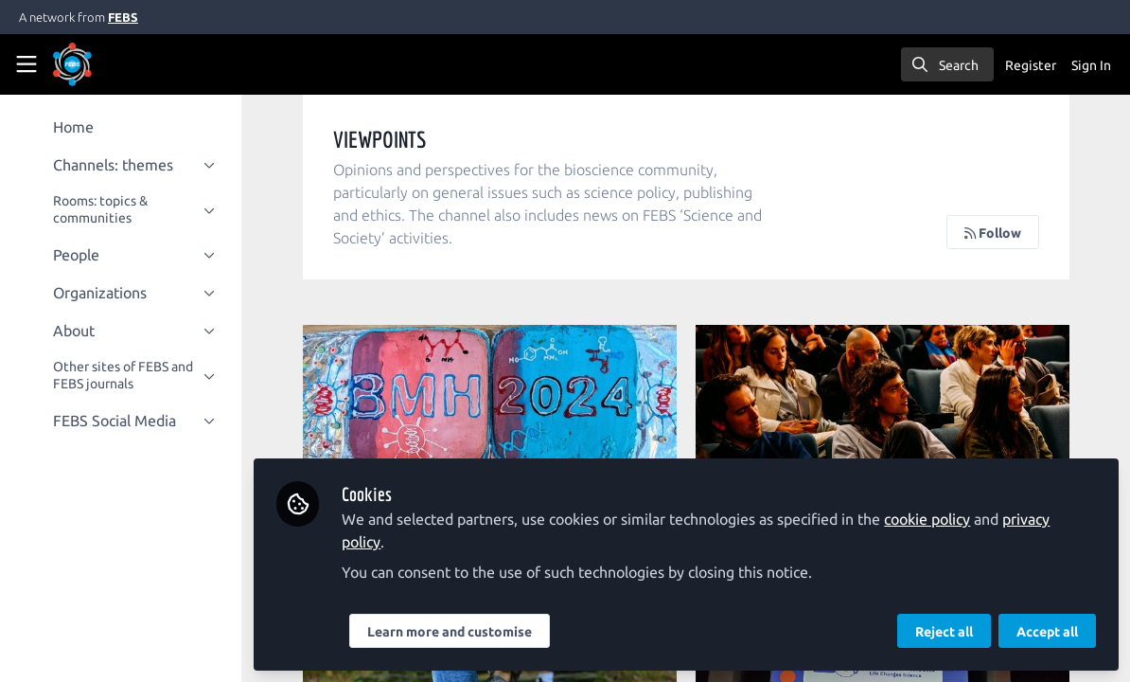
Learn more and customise (449, 631)
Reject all (944, 631)
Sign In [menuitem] (1091, 65)
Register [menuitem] (1030, 65)
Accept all (1047, 631)
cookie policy (927, 519)
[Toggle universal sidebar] (26, 64)
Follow (992, 233)
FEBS (123, 17)
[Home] (98, 64)
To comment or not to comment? (882, 400)
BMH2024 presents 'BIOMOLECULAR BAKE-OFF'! (490, 400)
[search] (947, 64)
